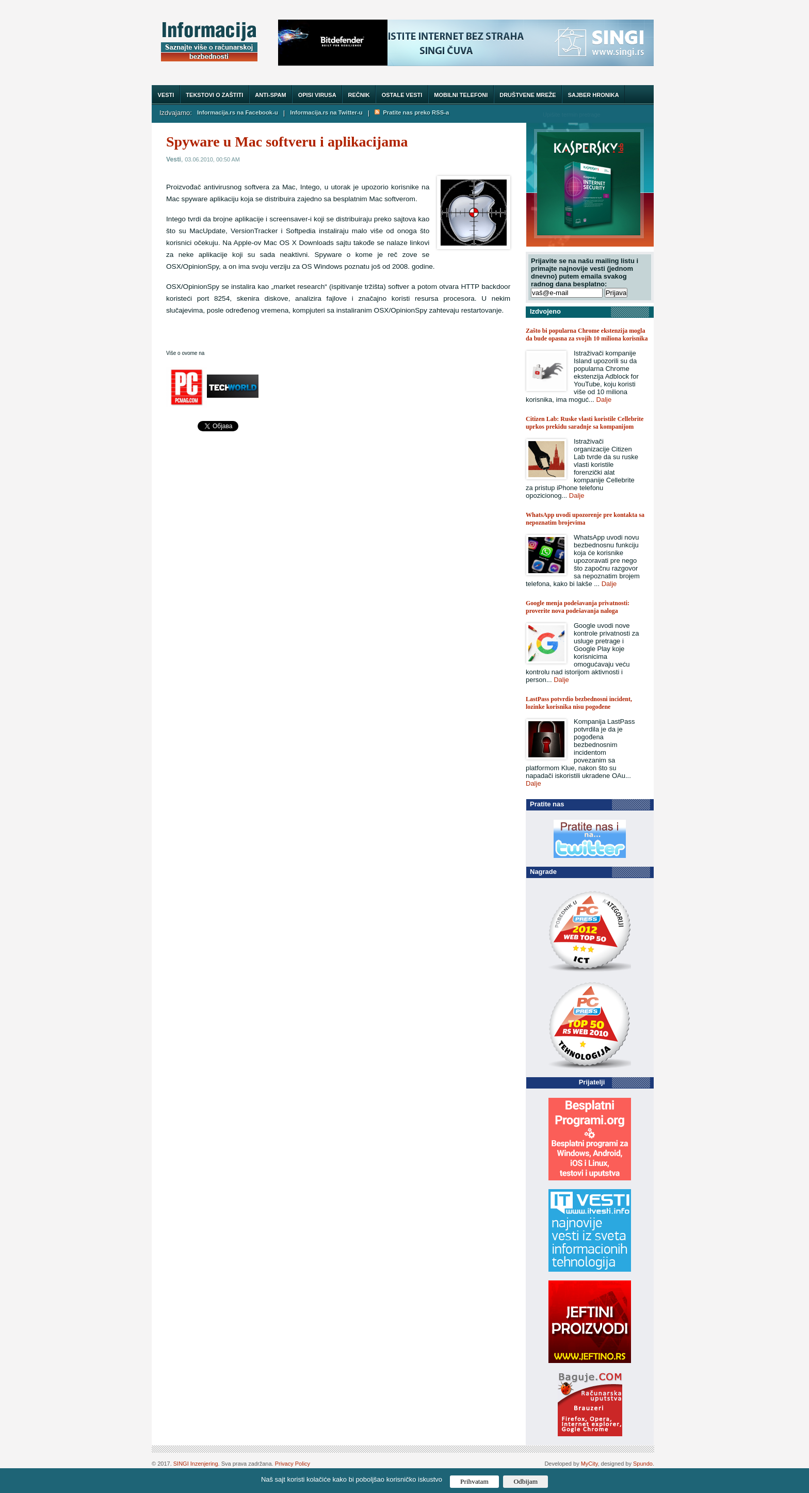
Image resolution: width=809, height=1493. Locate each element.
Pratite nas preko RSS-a (412, 112)
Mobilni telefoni (461, 95)
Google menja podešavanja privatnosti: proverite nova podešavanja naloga (577, 606)
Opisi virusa (317, 95)
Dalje (604, 399)
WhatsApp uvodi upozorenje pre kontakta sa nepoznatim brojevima (585, 518)
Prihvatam (474, 1481)
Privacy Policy (292, 1463)
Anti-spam (270, 95)
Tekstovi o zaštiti (214, 95)
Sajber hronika (593, 95)
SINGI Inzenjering (195, 1463)
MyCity (589, 1463)
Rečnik (359, 95)
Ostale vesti (402, 95)
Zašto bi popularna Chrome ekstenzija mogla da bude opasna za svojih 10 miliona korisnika (587, 334)
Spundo (643, 1463)
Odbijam (525, 1481)
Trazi (636, 114)
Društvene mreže (527, 95)
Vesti (166, 95)
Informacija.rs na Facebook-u (237, 112)
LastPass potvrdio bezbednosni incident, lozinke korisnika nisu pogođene (579, 702)
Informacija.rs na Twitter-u (326, 112)
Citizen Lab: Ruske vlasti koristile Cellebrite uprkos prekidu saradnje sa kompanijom (584, 422)
